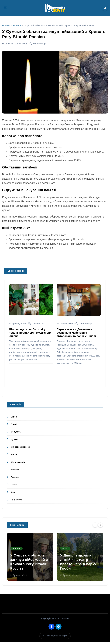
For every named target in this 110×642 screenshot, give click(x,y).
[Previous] (95, 524)
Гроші (14, 424)
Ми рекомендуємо (21, 447)
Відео (14, 417)
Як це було (17, 500)
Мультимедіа (18, 462)
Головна (6, 26)
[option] (30, 557)
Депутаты (16, 432)
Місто (14, 455)
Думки (14, 440)
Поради (15, 477)
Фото (13, 492)
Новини (17, 26)
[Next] (100, 524)
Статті (14, 485)
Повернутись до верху (55, 636)
